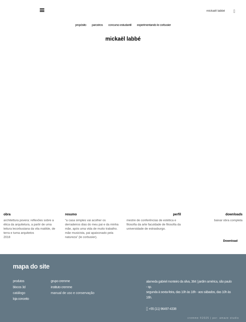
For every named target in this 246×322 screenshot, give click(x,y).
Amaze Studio (229, 318)
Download (230, 240)
